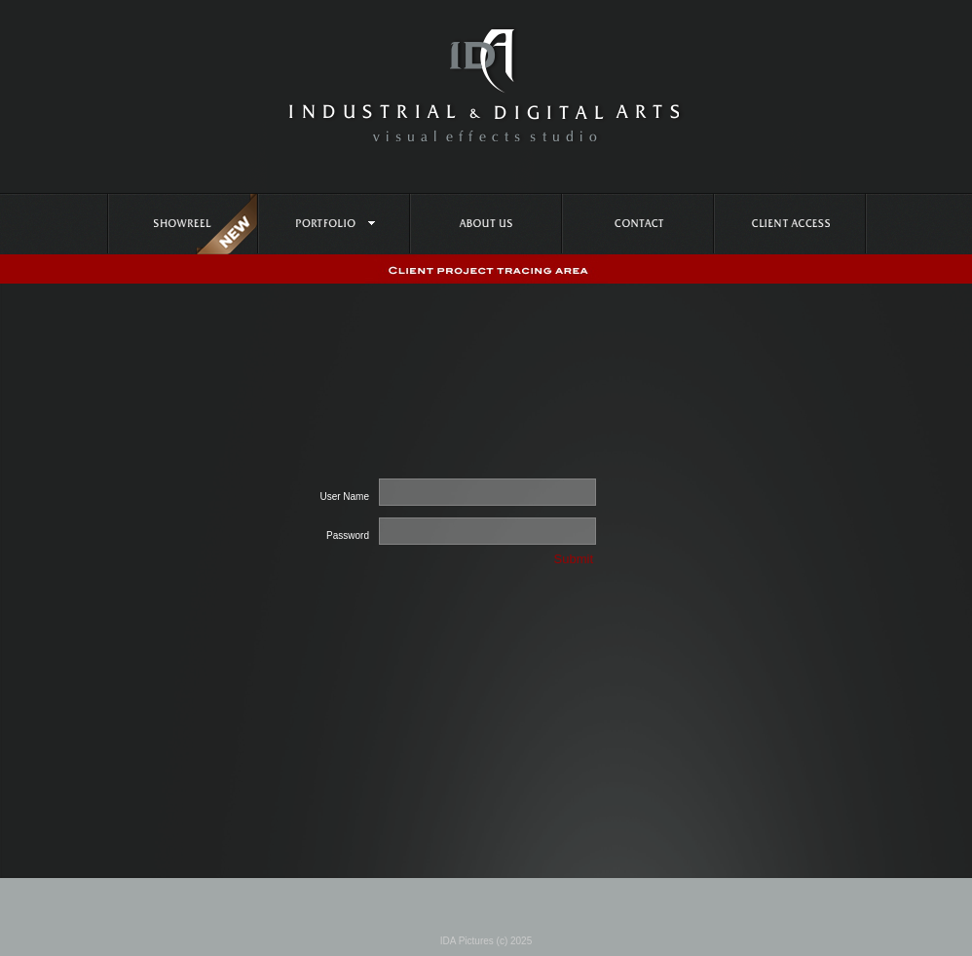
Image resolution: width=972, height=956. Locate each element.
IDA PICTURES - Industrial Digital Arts (486, 85)
